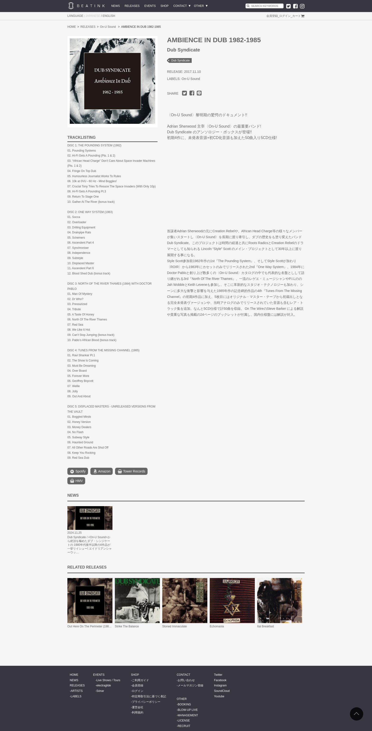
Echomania (217, 626)
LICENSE (184, 720)
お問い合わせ (186, 680)
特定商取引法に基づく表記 (149, 696)
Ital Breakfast (265, 626)
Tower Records (131, 471)
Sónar (100, 691)
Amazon (101, 471)
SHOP (164, 6)
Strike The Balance (127, 626)
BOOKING (184, 704)
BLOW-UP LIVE (188, 710)
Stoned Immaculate (174, 626)
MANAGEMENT (188, 715)
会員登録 (272, 16)
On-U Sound (108, 26)
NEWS (115, 6)
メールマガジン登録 (190, 685)
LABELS (76, 696)
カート (296, 16)
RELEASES (132, 6)
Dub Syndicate (180, 60)
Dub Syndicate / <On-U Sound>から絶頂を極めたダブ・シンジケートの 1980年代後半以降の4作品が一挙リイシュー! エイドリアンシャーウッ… (89, 545)
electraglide (103, 685)
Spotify (78, 471)
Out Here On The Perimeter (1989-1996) (93, 626)
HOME (71, 26)
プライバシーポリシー (146, 701)
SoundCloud (222, 691)
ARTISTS (77, 691)
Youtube (219, 696)
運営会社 (137, 707)
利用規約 (137, 712)
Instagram (220, 685)
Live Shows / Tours (108, 680)
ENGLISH (109, 16)
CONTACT (180, 6)
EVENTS (150, 6)
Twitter (218, 674)
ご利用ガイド (140, 680)
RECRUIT (184, 726)
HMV (76, 481)
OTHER (199, 6)
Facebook (220, 680)
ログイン (285, 16)
